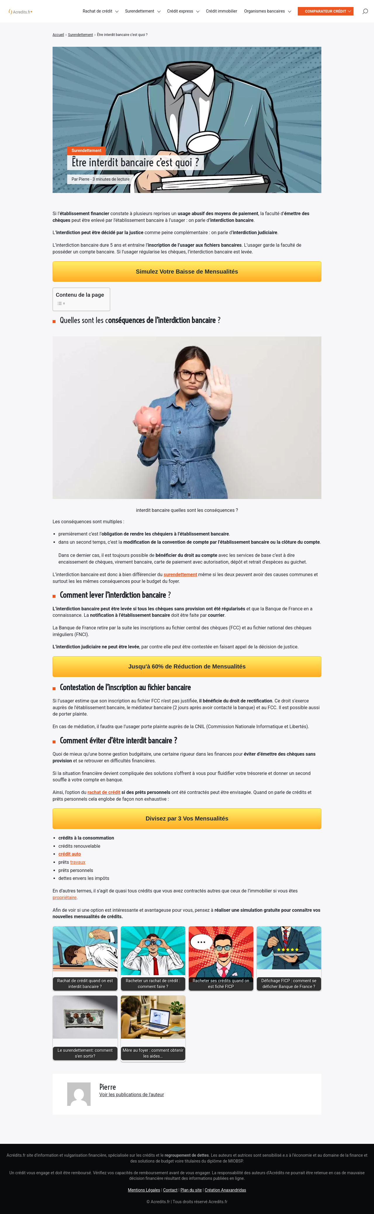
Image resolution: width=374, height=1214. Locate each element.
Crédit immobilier (221, 11)
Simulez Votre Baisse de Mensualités (187, 271)
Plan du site (191, 1190)
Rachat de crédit (97, 11)
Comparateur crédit (325, 12)
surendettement (180, 574)
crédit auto (69, 854)
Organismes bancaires (264, 11)
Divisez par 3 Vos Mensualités (187, 818)
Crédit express (180, 11)
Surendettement (139, 11)
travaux (77, 862)
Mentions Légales (144, 1190)
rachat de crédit (104, 792)
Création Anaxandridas (225, 1190)
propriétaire (65, 897)
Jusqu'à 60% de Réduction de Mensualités (187, 666)
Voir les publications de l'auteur (131, 1094)
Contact (170, 1190)
